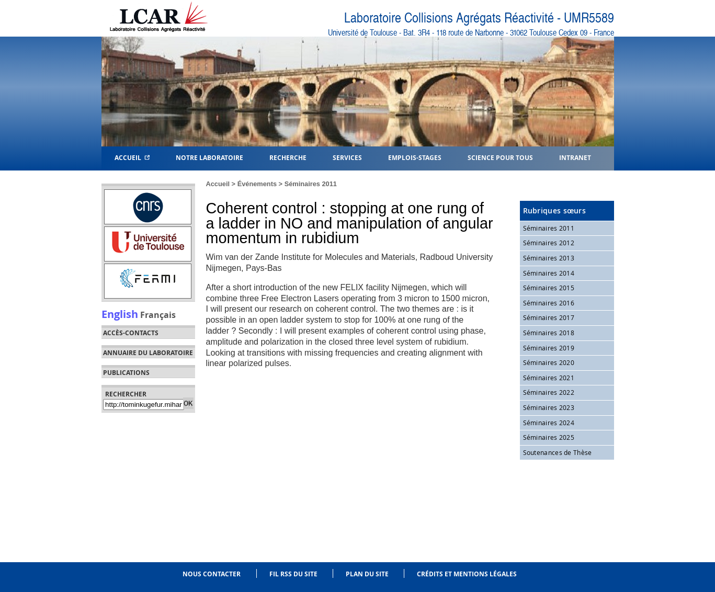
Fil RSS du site (293, 574)
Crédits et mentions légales (467, 574)
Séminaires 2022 (549, 392)
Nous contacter (212, 574)
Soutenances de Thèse (557, 452)
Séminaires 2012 (549, 242)
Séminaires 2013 (549, 258)
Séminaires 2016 (549, 303)
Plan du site (367, 574)
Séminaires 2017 (549, 317)
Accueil (132, 157)
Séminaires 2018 (549, 332)
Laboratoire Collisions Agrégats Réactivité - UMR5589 (479, 18)
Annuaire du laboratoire (148, 353)
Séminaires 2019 (549, 348)
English (119, 313)
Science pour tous (500, 157)
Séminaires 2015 (549, 287)
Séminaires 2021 (549, 377)
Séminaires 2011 (311, 184)
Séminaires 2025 (549, 437)
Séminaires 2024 (549, 422)
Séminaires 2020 (549, 362)
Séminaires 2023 (549, 407)
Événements (257, 184)
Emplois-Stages (414, 157)
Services (347, 157)
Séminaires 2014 (549, 273)
